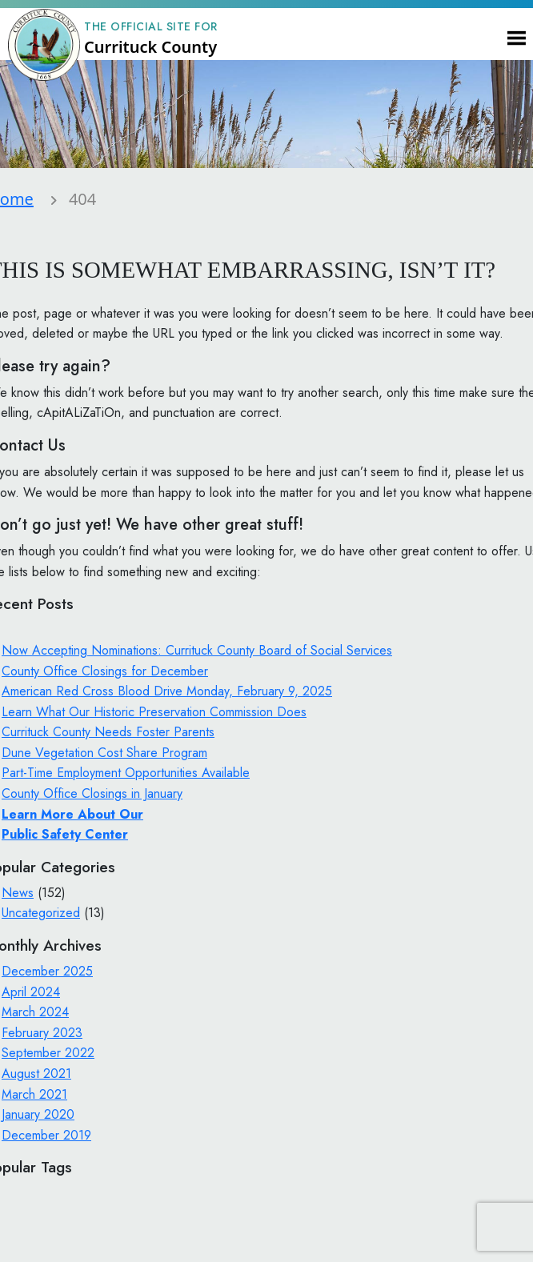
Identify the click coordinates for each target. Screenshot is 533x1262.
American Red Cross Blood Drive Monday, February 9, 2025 (167, 691)
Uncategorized (41, 912)
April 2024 (31, 992)
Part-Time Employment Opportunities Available (126, 772)
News (18, 892)
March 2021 (34, 1094)
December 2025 (47, 971)
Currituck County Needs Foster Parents (108, 732)
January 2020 (38, 1114)
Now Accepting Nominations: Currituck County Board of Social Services (197, 650)
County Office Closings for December (105, 671)
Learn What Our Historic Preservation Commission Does (154, 712)
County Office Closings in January (92, 793)
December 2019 (46, 1135)
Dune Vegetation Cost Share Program (104, 752)
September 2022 (48, 1053)
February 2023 (42, 1033)
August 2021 (36, 1073)
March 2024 (35, 1012)
